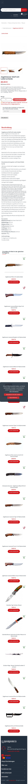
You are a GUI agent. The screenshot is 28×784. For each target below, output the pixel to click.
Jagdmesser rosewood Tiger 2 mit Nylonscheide (14, 425)
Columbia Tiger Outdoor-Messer (14, 605)
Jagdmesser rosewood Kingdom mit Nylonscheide (14, 337)
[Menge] (6, 99)
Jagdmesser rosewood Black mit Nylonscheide (14, 366)
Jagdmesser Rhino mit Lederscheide (14, 277)
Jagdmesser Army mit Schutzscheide (14, 726)
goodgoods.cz (12, 780)
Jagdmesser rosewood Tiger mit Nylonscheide (14, 517)
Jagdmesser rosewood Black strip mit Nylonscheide (14, 575)
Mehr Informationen (14, 391)
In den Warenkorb (19, 99)
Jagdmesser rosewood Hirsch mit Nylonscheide (14, 696)
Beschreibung (6, 127)
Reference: (4, 84)
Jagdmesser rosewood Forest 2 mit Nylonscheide (14, 546)
